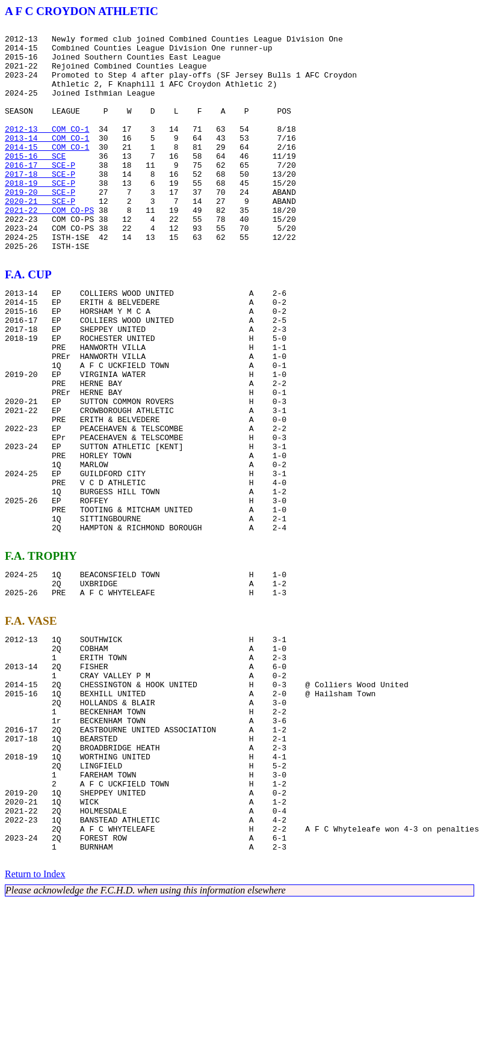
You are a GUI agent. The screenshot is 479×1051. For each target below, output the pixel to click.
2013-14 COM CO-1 (47, 161)
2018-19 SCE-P (40, 215)
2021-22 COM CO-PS (49, 247)
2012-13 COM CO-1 (47, 150)
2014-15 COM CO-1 (47, 172)
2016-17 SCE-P (40, 193)
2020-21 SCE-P (40, 236)
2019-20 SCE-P (40, 226)
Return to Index (35, 1024)
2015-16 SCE (35, 182)
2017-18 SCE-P (40, 204)
